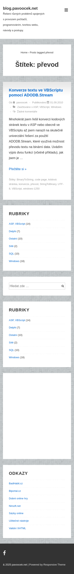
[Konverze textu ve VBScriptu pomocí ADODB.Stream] (56, 102)
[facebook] (5, 554)
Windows (56, 107)
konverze (24, 184)
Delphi (12, 231)
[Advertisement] (37, 416)
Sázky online (16, 513)
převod (34, 184)
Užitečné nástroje (19, 520)
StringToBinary (48, 184)
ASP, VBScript (41, 107)
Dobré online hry (18, 498)
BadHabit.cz (16, 483)
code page (41, 179)
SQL (11, 253)
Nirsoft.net (15, 505)
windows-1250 (31, 188)
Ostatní (13, 238)
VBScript (17, 188)
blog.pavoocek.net (20, 8)
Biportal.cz (15, 490)
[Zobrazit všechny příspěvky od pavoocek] (20, 102)
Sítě (11, 246)
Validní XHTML (17, 528)
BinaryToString (25, 179)
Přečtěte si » (17, 169)
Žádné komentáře (27, 111)
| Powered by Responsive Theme (47, 564)
